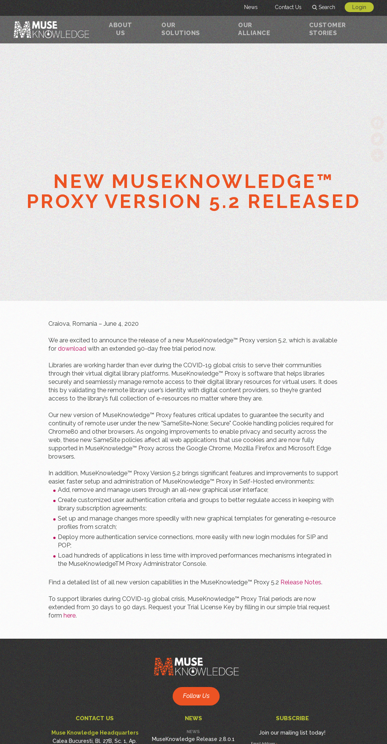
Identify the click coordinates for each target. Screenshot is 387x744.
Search (327, 7)
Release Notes (300, 582)
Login (359, 7)
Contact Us (288, 7)
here (69, 615)
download (72, 348)
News (251, 7)
